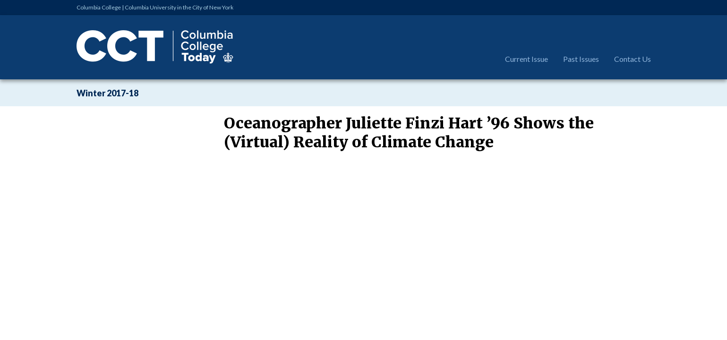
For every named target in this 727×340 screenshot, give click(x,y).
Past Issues (581, 58)
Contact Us (632, 58)
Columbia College (99, 7)
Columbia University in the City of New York (179, 7)
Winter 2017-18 (107, 93)
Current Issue (526, 58)
